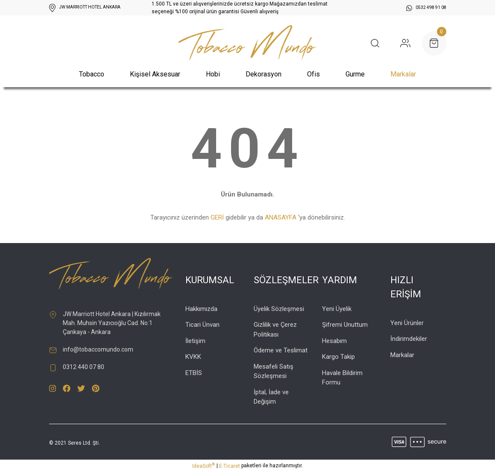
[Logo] (247, 43)
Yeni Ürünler (407, 323)
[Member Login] (405, 43)
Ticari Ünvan (202, 324)
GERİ (217, 217)
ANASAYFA (280, 217)
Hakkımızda (201, 309)
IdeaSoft (203, 465)
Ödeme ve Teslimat (281, 350)
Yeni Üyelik (336, 309)
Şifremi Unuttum (345, 324)
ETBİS (193, 373)
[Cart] (434, 43)
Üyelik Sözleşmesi (279, 309)
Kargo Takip (338, 357)
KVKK (193, 357)
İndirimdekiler (408, 339)
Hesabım (334, 341)
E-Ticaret (229, 466)
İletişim (195, 341)
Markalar (403, 74)
